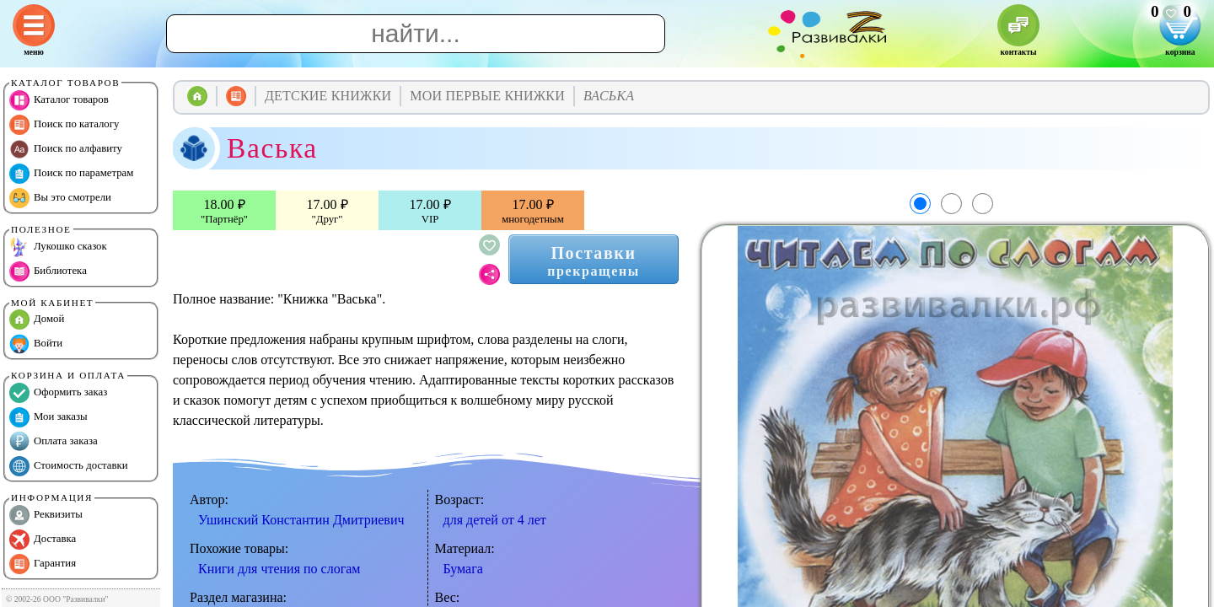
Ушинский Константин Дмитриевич (301, 520)
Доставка (42, 539)
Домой (36, 319)
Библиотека (48, 271)
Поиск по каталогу (64, 125)
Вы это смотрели (60, 198)
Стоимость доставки (68, 466)
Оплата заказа (53, 442)
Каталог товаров (59, 100)
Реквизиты (46, 515)
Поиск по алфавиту (65, 149)
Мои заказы (48, 417)
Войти (35, 344)
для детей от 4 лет (494, 520)
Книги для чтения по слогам (279, 568)
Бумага (463, 568)
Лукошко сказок (58, 247)
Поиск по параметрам (71, 174)
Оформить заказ (58, 393)
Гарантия (42, 564)
